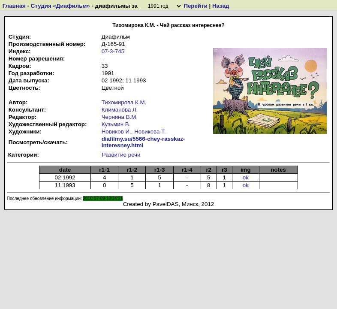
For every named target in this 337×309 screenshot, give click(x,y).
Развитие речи (121, 154)
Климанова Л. (120, 109)
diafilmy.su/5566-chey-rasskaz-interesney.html (143, 142)
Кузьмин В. (116, 124)
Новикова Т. (149, 131)
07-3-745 (113, 51)
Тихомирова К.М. (124, 102)
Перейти (195, 6)
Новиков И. (116, 131)
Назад (220, 6)
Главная (14, 6)
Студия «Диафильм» (60, 6)
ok (246, 177)
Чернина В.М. (120, 117)
